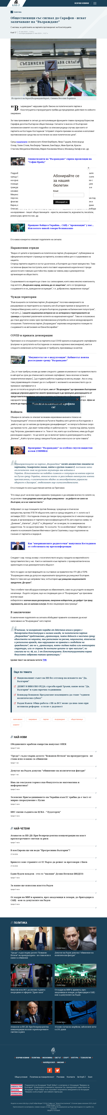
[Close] (88, 168)
